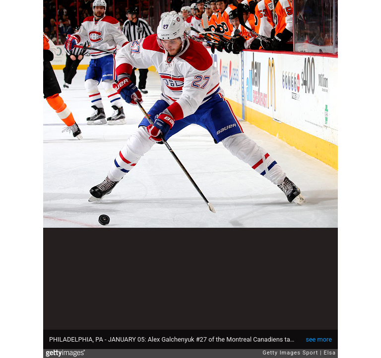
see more (319, 339)
